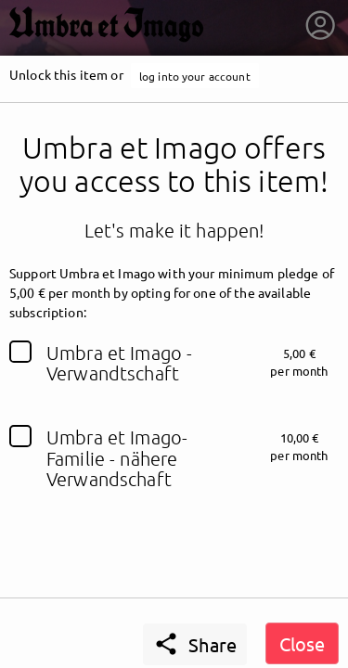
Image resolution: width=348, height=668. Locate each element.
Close (302, 643)
